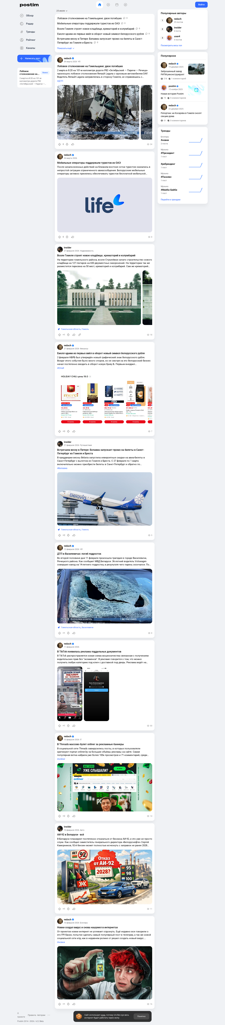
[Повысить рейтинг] (59, 144)
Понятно (141, 1016)
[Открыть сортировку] (62, 10)
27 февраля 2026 (71, 251)
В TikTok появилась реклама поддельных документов (89, 651)
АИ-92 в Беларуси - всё (70, 834)
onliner (62, 759)
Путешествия (86, 445)
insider (67, 247)
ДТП (61, 81)
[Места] (125, 4)
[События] (116, 4)
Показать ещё (64, 48)
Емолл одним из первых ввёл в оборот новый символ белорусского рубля (101, 353)
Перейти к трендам (170, 199)
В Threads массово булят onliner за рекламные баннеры (90, 744)
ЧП (79, 62)
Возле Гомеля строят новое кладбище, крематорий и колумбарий (96, 255)
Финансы (84, 349)
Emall (61, 368)
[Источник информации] (79, 334)
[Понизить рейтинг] (67, 144)
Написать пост (32, 58)
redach (69, 58)
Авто (82, 830)
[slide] (98, 112)
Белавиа (63, 468)
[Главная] (99, 4)
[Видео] (108, 4)
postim (29, 4)
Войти (201, 4)
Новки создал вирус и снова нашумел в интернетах (87, 927)
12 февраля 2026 (71, 549)
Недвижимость (87, 251)
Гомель (85, 329)
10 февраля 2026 (71, 740)
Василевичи (87, 627)
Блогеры (84, 923)
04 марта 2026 (70, 62)
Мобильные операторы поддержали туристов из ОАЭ (89, 162)
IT (81, 740)
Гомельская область (71, 329)
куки (103, 1015)
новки (62, 942)
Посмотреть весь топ (171, 45)
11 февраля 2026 (71, 647)
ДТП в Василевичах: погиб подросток (79, 553)
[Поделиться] (72, 144)
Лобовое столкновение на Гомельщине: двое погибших (90, 66)
